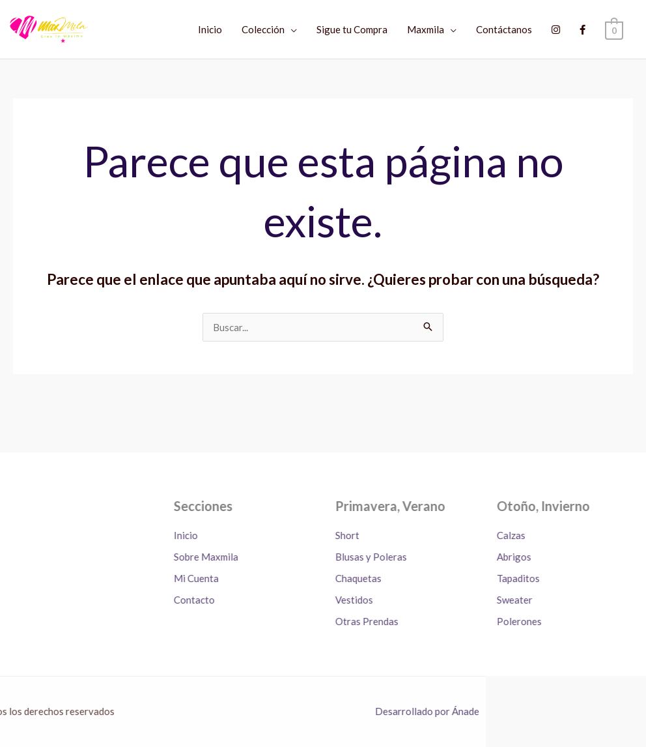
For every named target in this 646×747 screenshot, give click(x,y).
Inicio (211, 29)
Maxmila (426, 29)
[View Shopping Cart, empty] (614, 29)
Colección (263, 29)
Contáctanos (505, 29)
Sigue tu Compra (352, 29)
